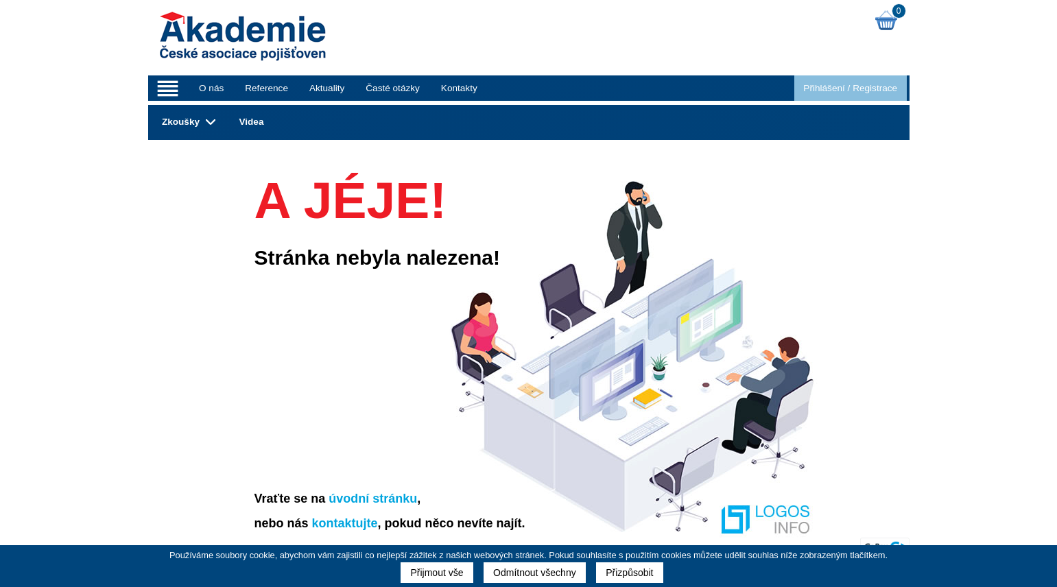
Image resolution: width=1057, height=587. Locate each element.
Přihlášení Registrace (850, 88)
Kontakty (459, 88)
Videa (251, 122)
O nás (211, 88)
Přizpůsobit (629, 572)
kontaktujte (345, 523)
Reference (266, 88)
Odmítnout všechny (534, 572)
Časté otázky (393, 88)
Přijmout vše (436, 572)
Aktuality (326, 88)
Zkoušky (181, 122)
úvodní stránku (373, 498)
